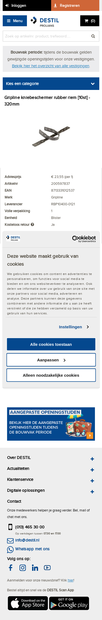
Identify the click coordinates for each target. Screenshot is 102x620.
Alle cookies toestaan (51, 344)
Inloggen (18, 5)
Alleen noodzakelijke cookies (51, 375)
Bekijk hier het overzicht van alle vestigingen (50, 66)
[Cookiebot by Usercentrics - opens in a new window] (73, 239)
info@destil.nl (27, 540)
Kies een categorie (22, 83)
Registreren (70, 5)
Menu (18, 21)
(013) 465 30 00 (29, 527)
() (93, 21)
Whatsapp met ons (32, 549)
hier (70, 580)
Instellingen (70, 326)
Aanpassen (51, 360)
